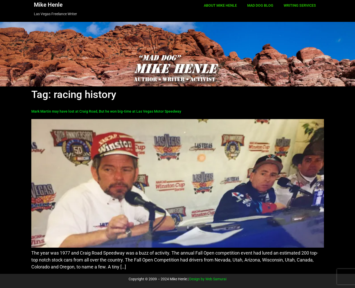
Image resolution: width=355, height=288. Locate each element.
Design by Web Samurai (207, 279)
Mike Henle (48, 5)
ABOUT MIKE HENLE (220, 5)
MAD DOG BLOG (260, 5)
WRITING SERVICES (300, 5)
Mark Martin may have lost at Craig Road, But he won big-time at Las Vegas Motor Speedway (106, 111)
